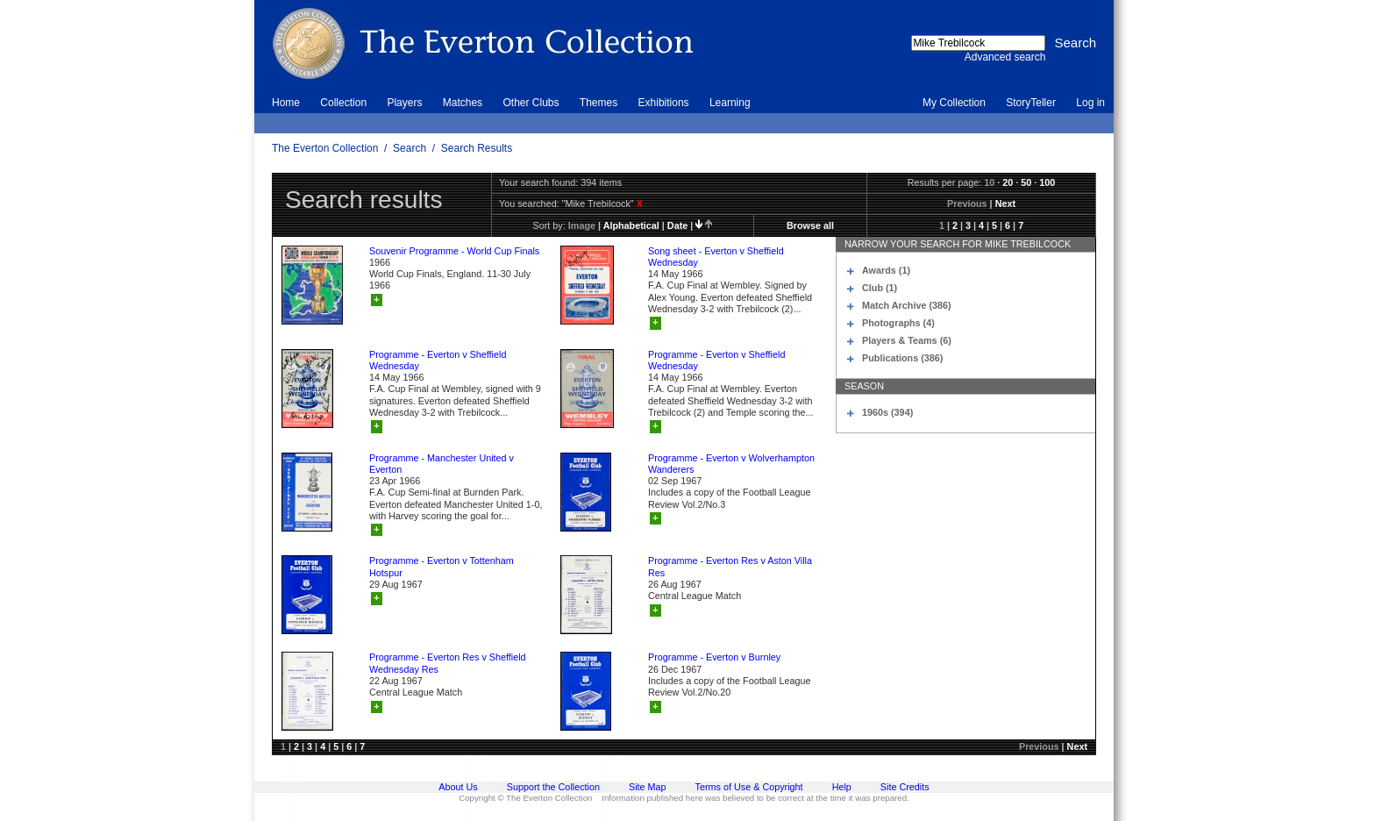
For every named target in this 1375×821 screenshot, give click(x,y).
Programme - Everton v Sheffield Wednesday (437, 360)
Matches (462, 102)
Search (409, 148)
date (677, 225)
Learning (730, 102)
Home (286, 102)
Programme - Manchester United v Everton (441, 464)
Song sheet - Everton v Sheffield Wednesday (716, 257)
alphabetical (631, 225)
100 (1047, 182)
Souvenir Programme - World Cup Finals (454, 251)
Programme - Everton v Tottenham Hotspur (441, 566)
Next (1005, 203)
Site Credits (905, 787)
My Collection (954, 102)
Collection (343, 102)
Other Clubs (530, 102)
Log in (1090, 102)
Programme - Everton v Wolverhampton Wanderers (731, 464)
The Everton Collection (325, 148)
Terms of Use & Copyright (749, 787)
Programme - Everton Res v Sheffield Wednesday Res (447, 663)
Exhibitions (663, 102)
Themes (598, 102)
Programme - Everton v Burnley (714, 657)
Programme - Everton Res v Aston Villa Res (730, 566)
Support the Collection (553, 787)
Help (841, 787)
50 (1026, 182)
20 (1007, 182)
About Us (457, 787)
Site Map (647, 787)
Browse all (810, 225)
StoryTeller (1031, 102)
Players (404, 102)
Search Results (476, 148)
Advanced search (1005, 57)
